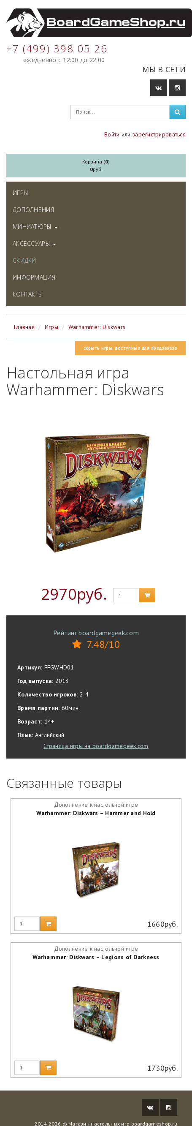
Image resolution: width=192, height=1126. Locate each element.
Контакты (28, 294)
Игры (20, 193)
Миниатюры (35, 227)
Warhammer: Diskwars (96, 327)
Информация (34, 277)
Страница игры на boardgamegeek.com (96, 746)
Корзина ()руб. (96, 165)
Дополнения (33, 210)
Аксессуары (34, 243)
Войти (111, 134)
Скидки (24, 260)
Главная (24, 327)
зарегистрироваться (159, 134)
